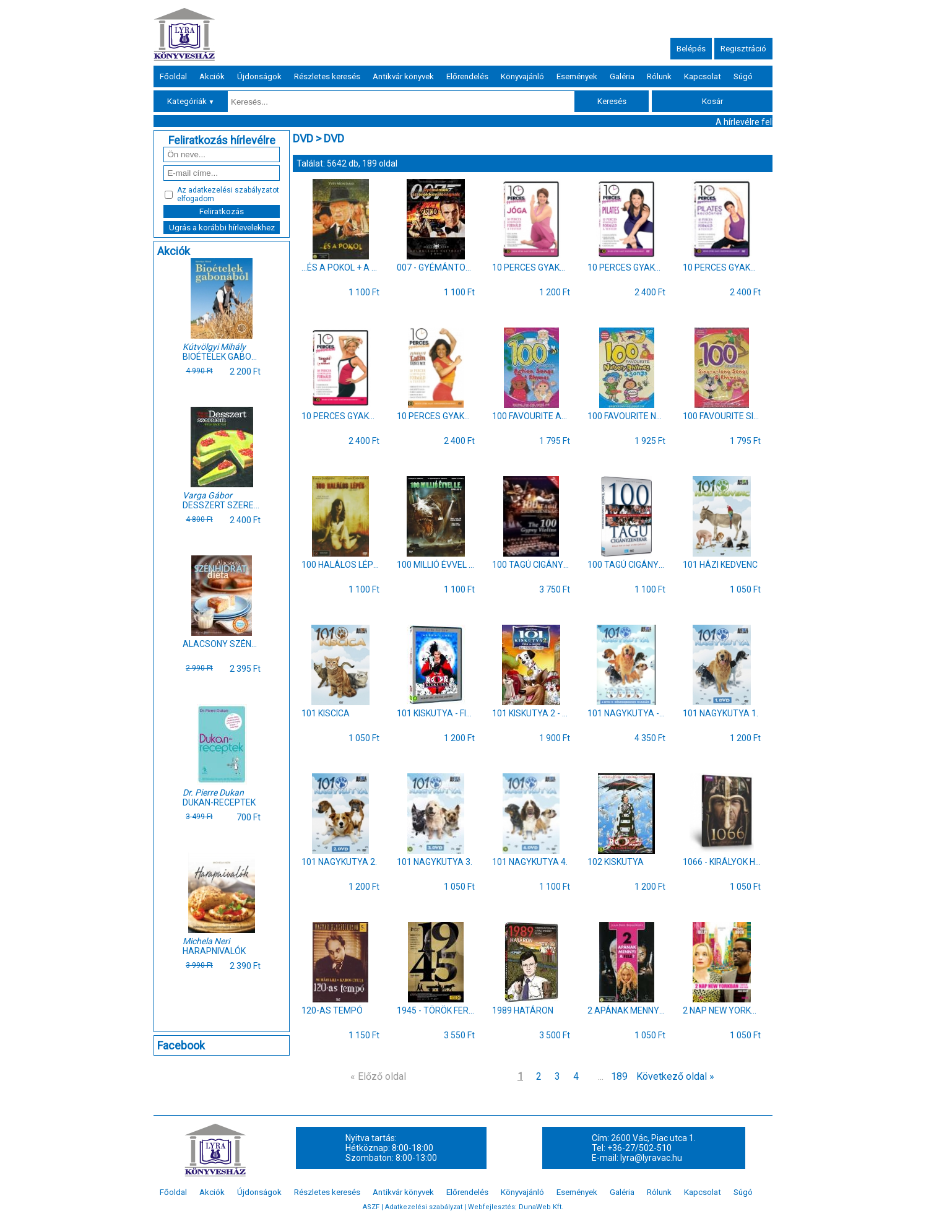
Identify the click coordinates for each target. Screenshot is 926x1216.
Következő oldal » (675, 1076)
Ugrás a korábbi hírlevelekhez (222, 227)
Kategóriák (191, 101)
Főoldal (173, 76)
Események (576, 76)
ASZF (371, 1207)
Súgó (743, 76)
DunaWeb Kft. (541, 1207)
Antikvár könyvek (403, 76)
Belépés (691, 48)
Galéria (622, 76)
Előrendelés (467, 76)
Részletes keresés (327, 76)
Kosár (712, 101)
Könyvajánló (522, 76)
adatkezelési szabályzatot (233, 190)
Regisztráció (743, 48)
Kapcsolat (702, 76)
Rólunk (659, 76)
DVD (303, 138)
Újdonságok (259, 76)
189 (619, 1076)
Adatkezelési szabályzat (423, 1207)
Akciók (212, 76)
